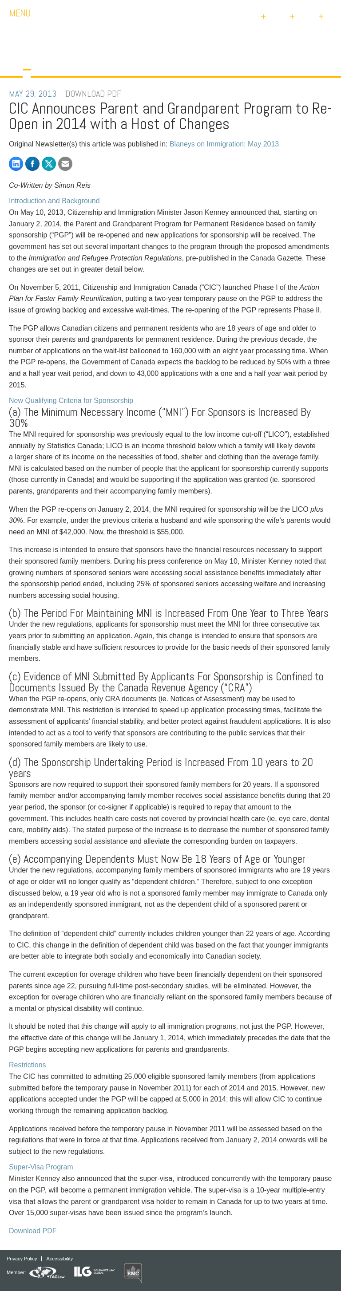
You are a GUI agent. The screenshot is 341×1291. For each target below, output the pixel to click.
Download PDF (33, 1231)
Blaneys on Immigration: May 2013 (224, 144)
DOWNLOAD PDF (93, 93)
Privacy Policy (22, 1258)
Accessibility (59, 1258)
